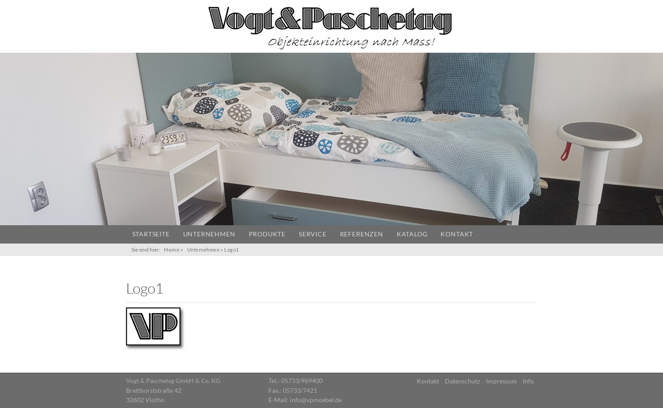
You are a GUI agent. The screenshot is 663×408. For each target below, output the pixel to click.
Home (171, 249)
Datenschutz (462, 381)
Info (528, 381)
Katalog (412, 234)
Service (313, 234)
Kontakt (457, 234)
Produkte (267, 234)
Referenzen (361, 234)
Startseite (151, 234)
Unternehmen (209, 234)
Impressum (501, 381)
